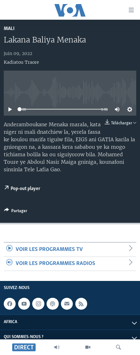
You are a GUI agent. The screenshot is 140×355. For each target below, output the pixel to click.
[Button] (15, 212)
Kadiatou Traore (21, 62)
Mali (9, 28)
